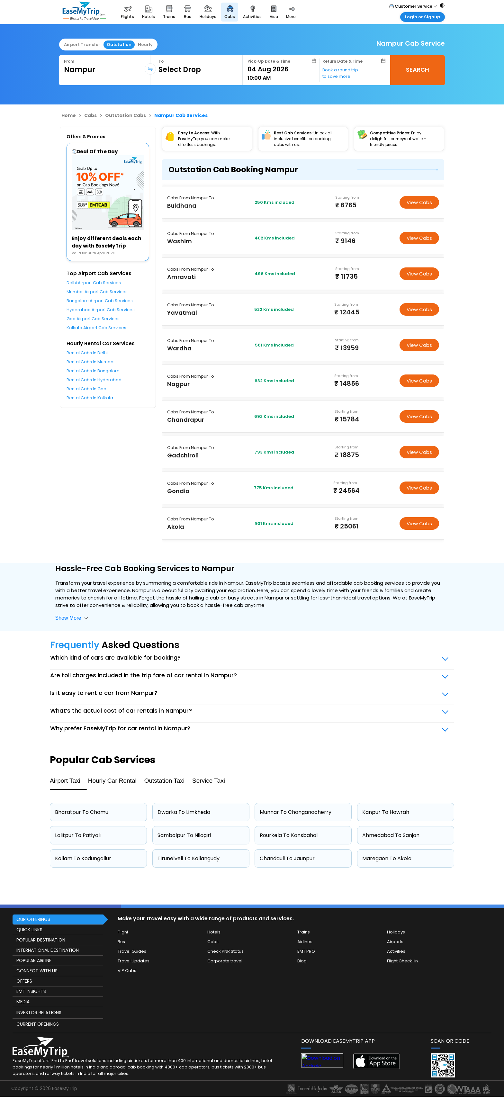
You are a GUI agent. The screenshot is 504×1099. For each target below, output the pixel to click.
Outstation (119, 44)
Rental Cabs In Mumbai (90, 362)
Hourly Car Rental (112, 780)
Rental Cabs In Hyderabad (94, 380)
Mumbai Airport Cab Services (97, 292)
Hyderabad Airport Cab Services (101, 310)
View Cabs (419, 202)
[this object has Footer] (252, 1001)
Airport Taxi (65, 780)
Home (68, 115)
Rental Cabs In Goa (86, 389)
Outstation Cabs (125, 115)
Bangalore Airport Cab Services (100, 301)
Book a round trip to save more (340, 73)
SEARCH (417, 70)
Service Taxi (208, 780)
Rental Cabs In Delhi (87, 353)
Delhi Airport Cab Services (94, 283)
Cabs (90, 115)
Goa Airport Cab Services (93, 319)
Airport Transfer (82, 44)
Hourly (145, 44)
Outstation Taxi (164, 780)
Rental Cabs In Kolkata (90, 398)
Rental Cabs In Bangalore (93, 371)
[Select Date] (282, 69)
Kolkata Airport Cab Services (96, 328)
